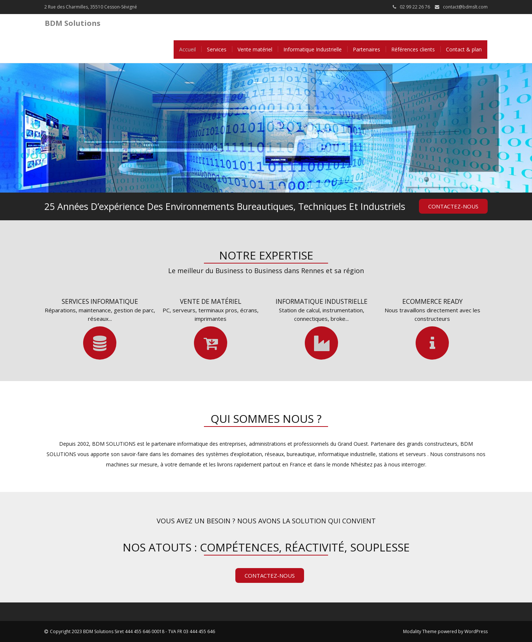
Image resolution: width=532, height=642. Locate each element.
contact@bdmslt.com (465, 7)
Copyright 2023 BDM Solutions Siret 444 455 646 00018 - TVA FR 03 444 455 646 (132, 631)
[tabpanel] (266, 128)
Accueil (187, 49)
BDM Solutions (72, 23)
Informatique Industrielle (312, 49)
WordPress (476, 631)
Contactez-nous (453, 206)
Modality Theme (420, 631)
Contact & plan (464, 49)
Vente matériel (255, 49)
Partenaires (366, 49)
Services (216, 49)
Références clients (413, 49)
